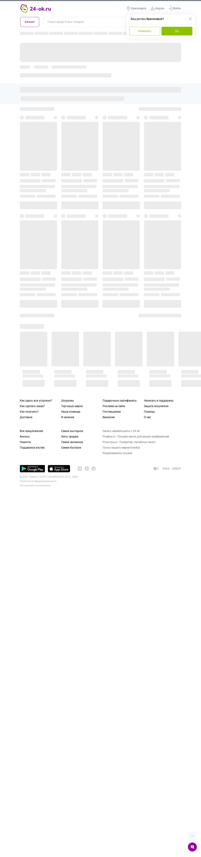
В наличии (67, 417)
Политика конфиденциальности (38, 481)
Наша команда (70, 411)
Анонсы (25, 436)
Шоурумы (67, 400)
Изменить (144, 31)
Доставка (26, 417)
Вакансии (109, 417)
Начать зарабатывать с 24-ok (121, 431)
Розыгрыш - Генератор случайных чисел (129, 442)
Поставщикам (112, 411)
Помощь (149, 411)
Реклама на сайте (114, 406)
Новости (25, 442)
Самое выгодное (72, 431)
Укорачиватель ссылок (117, 453)
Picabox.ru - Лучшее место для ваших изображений (136, 436)
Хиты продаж (69, 436)
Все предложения (31, 431)
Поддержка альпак (32, 447)
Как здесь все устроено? (36, 400)
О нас (147, 417)
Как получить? (29, 411)
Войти (174, 8)
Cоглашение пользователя (35, 485)
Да (177, 31)
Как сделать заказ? (32, 406)
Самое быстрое (71, 447)
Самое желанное (72, 442)
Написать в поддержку (159, 400)
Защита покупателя (156, 406)
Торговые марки (72, 406)
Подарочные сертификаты (120, 400)
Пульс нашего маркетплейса (121, 447)
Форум (157, 8)
